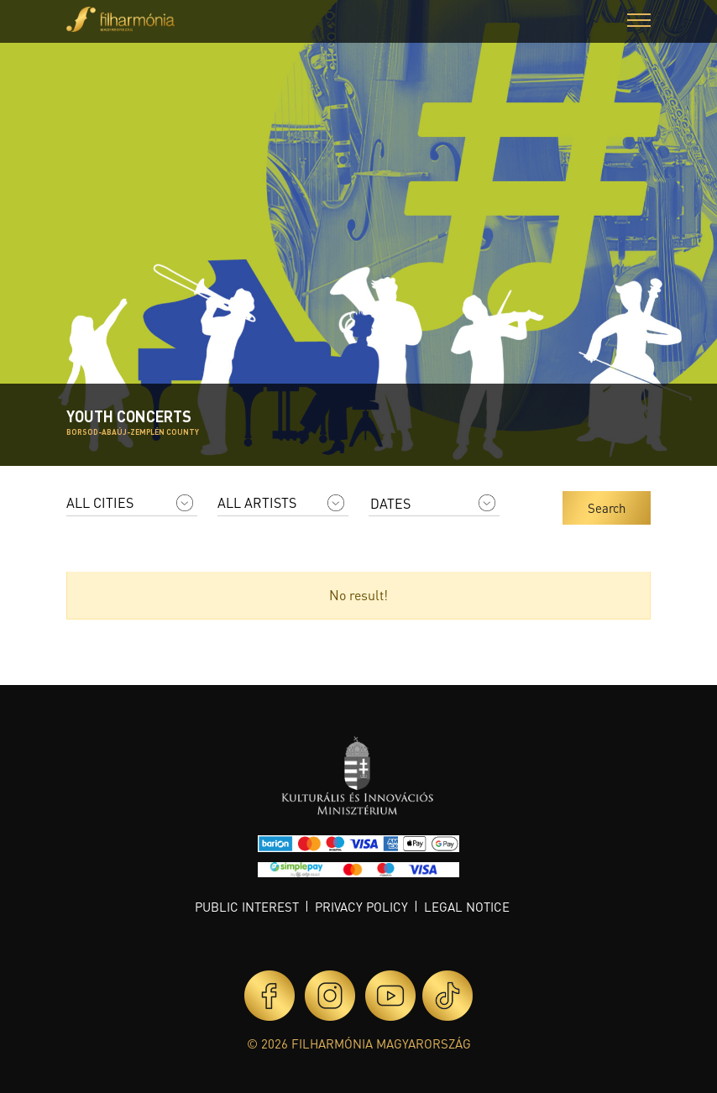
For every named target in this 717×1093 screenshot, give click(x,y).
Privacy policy (361, 906)
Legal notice (467, 906)
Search (606, 507)
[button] (639, 22)
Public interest (247, 906)
